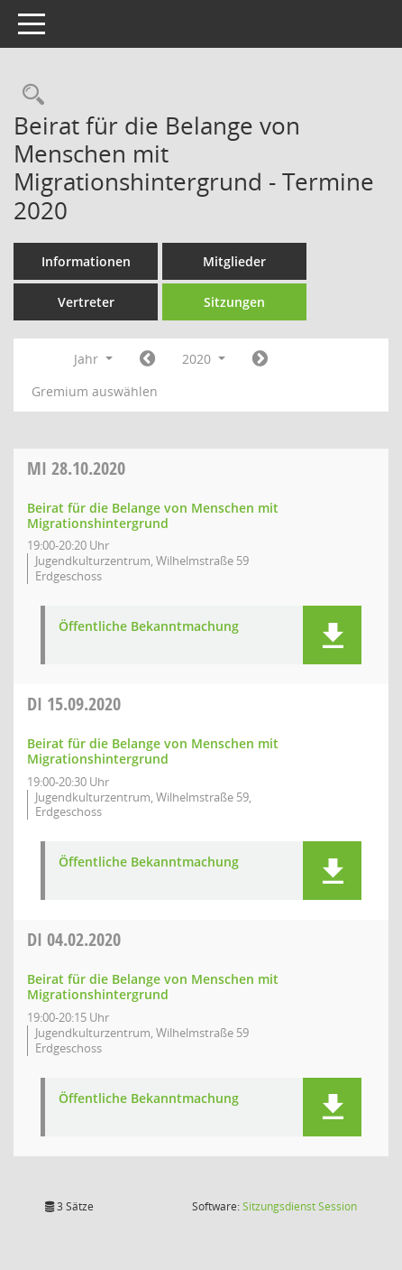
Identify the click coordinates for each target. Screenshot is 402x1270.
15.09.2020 (74, 703)
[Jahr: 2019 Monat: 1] (147, 359)
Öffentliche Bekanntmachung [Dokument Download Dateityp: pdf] (149, 627)
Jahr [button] (93, 358)
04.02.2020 (74, 939)
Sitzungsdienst (299, 1206)
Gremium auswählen (95, 391)
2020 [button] (203, 358)
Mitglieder (234, 261)
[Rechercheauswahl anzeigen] (29, 95)
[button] (332, 635)
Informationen (86, 261)
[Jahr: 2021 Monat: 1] (260, 359)
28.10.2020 (76, 468)
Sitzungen (234, 302)
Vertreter (86, 302)
